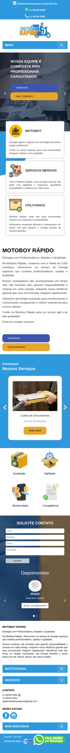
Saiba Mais (22, 87)
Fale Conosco (24, 96)
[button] (5, 92)
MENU (9, 45)
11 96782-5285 (35, 9)
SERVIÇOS (12, 680)
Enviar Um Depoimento (35, 605)
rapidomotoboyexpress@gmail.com (35, 3)
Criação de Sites (12, 741)
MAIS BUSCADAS (17, 726)
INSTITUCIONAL (16, 668)
